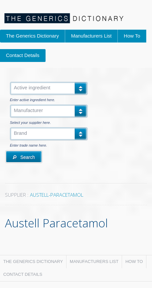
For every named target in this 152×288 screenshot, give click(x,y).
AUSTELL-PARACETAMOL (56, 194)
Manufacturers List (91, 36)
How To (132, 36)
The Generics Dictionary (32, 36)
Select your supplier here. (30, 123)
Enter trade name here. (28, 145)
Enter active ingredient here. (32, 100)
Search (24, 157)
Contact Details (22, 55)
